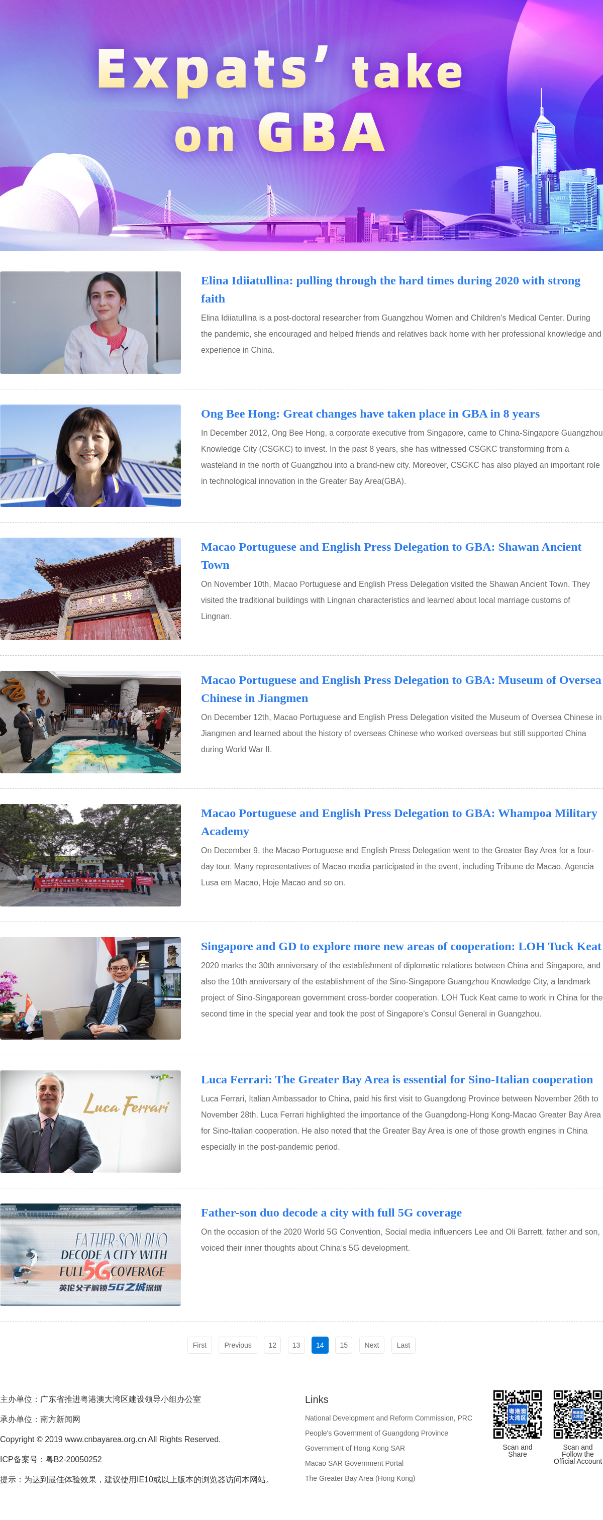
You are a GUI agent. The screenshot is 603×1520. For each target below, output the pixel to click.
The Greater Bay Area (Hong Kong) (360, 1478)
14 (320, 1345)
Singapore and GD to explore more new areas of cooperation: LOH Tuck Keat (401, 946)
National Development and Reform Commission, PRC (388, 1418)
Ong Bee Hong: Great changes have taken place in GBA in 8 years (370, 413)
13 (296, 1345)
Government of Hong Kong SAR (355, 1448)
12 (272, 1345)
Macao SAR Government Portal (354, 1463)
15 (344, 1345)
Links (317, 1399)
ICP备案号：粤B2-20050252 (51, 1459)
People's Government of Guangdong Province (376, 1433)
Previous (237, 1345)
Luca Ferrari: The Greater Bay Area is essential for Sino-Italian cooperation (397, 1079)
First (200, 1345)
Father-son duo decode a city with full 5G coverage (331, 1212)
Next (372, 1345)
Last (403, 1345)
